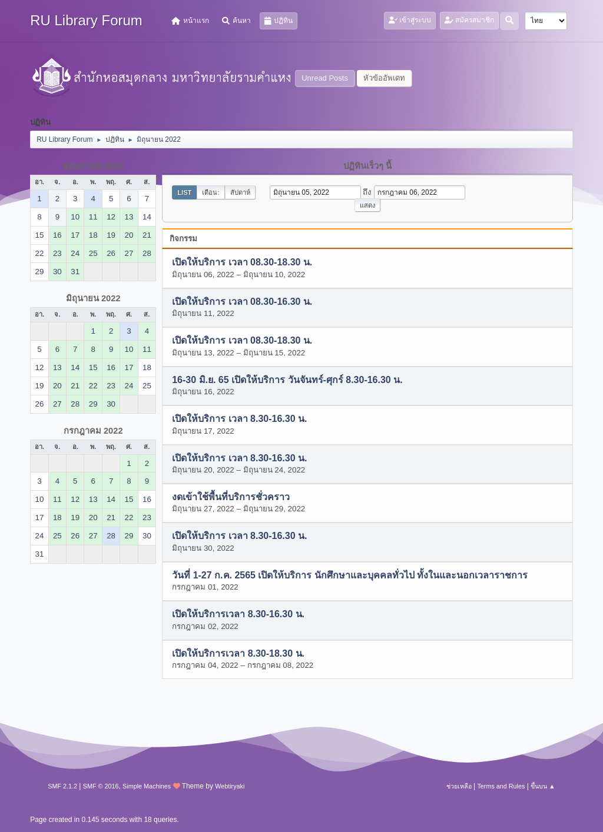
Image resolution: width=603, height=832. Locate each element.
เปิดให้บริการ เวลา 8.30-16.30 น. (239, 419)
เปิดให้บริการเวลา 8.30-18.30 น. (238, 653)
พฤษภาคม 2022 (93, 166)
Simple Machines (146, 786)
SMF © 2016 (101, 786)
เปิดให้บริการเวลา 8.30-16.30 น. (238, 615)
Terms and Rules (501, 786)
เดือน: (210, 192)
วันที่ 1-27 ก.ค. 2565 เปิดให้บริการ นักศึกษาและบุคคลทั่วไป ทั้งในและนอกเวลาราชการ (350, 575)
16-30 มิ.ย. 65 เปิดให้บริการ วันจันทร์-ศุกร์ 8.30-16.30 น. (287, 380)
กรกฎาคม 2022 (93, 430)
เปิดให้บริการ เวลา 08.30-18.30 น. (242, 263)
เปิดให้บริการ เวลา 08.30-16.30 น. (242, 302)
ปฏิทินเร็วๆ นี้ (367, 166)
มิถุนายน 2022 (93, 298)
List (184, 192)
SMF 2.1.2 (62, 786)
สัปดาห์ (240, 192)
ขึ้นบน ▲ (543, 786)
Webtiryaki (229, 786)
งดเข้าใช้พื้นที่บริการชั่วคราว (231, 497)
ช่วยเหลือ (459, 786)
